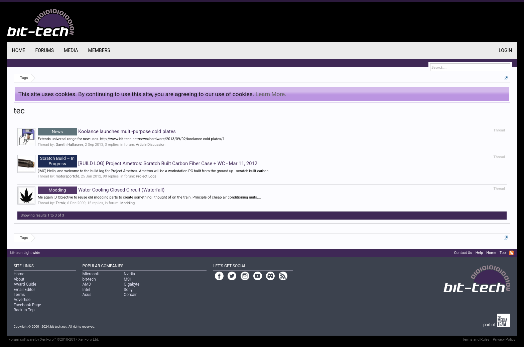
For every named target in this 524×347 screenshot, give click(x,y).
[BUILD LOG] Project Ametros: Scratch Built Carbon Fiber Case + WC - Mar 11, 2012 (147, 163)
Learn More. (271, 94)
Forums (44, 50)
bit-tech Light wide (25, 253)
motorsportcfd (67, 176)
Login (505, 50)
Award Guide (25, 284)
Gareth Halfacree (69, 144)
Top (503, 253)
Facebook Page (27, 305)
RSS (511, 253)
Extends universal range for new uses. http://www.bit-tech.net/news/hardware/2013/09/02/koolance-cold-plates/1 (131, 139)
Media (71, 50)
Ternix (60, 203)
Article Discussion (150, 144)
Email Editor (24, 289)
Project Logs (146, 176)
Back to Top (24, 310)
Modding (127, 203)
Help (479, 253)
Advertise (22, 299)
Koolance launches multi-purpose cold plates (107, 131)
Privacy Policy (504, 339)
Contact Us (463, 253)
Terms (19, 294)
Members (99, 50)
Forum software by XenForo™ (54, 339)
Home (18, 50)
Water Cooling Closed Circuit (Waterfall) (101, 190)
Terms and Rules (476, 339)
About (19, 279)
